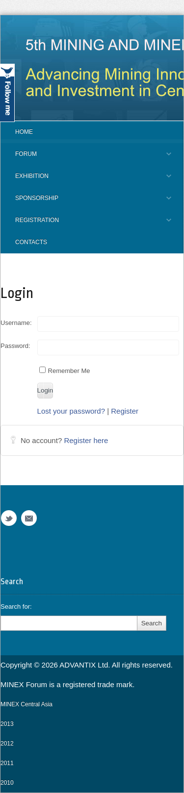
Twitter (8, 518)
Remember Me (64, 370)
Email (29, 518)
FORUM (85, 157)
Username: (16, 322)
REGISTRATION (85, 224)
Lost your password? (71, 411)
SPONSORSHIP (85, 202)
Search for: (16, 606)
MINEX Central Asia (26, 704)
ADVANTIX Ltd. (85, 665)
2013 (7, 723)
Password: (15, 345)
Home (24, 131)
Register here (86, 440)
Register (124, 411)
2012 (7, 743)
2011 (7, 763)
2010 (7, 782)
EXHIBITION (85, 180)
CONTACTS (31, 242)
